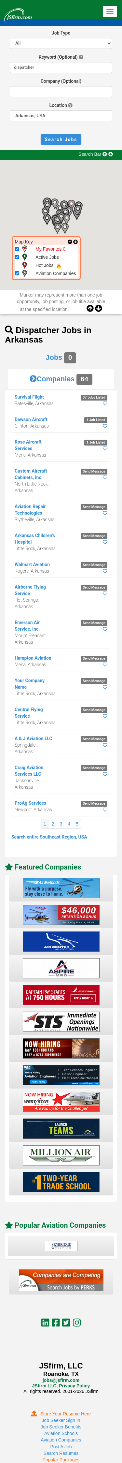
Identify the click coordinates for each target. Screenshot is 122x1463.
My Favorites (50, 249)
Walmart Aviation (32, 564)
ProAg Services (30, 803)
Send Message (94, 471)
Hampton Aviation (33, 658)
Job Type (61, 33)
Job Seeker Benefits (61, 1426)
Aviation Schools (61, 1433)
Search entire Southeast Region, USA (49, 837)
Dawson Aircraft (31, 419)
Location (58, 105)
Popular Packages (61, 1459)
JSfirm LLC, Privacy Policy (61, 1385)
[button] (46, 220)
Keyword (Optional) (58, 57)
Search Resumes (61, 1453)
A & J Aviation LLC (33, 738)
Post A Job (61, 1446)
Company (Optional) (61, 81)
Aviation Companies (61, 1439)
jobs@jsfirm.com (61, 1380)
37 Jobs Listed (94, 397)
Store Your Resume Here (61, 1413)
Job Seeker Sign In (61, 1420)
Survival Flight (29, 397)
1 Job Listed (96, 420)
